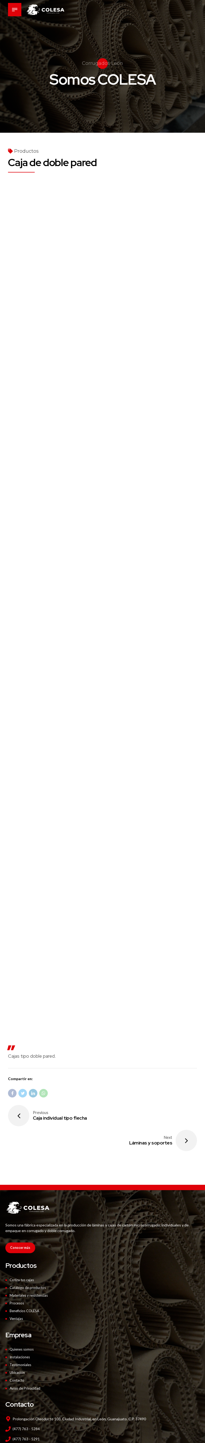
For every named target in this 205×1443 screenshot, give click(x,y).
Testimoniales (21, 1340)
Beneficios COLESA (26, 1286)
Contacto (18, 1355)
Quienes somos (23, 1324)
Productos (26, 151)
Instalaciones (21, 1332)
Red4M (165, 1439)
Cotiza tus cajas (23, 1256)
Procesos (17, 1279)
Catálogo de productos (29, 1263)
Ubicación (18, 1347)
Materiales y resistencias (30, 1271)
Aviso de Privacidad (26, 1362)
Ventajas (17, 1294)
